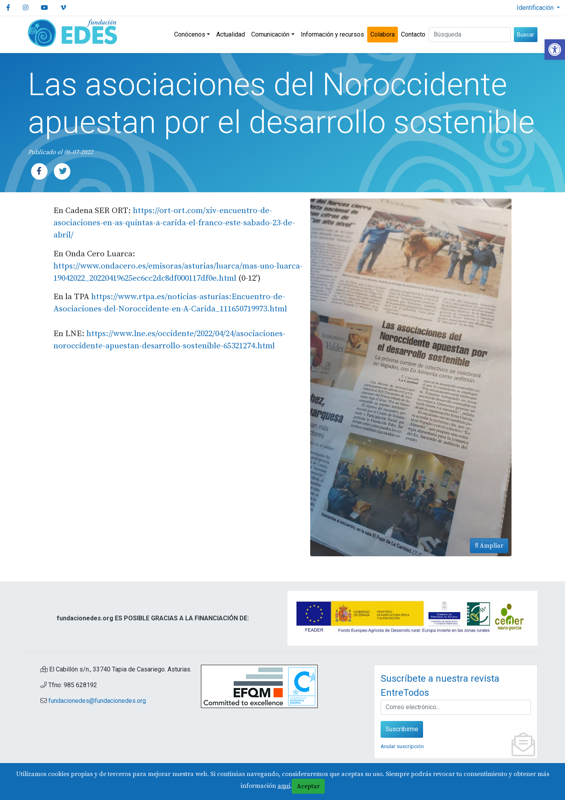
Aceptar (308, 786)
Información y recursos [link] (332, 34)
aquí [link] (284, 786)
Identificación (536, 7)
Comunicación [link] (270, 34)
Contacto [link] (413, 34)
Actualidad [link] (230, 34)
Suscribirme (401, 729)
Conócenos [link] (189, 34)
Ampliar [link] (489, 546)
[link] (555, 49)
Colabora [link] (382, 34)
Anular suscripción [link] (402, 746)
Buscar (525, 34)
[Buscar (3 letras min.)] (470, 34)
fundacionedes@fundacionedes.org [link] (97, 700)
